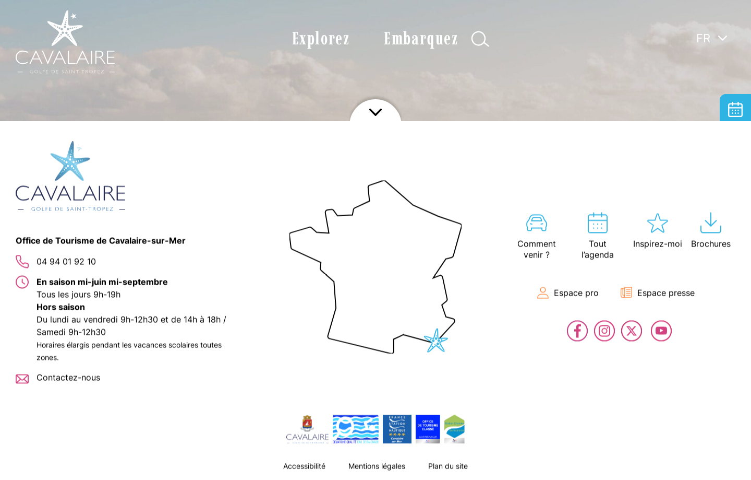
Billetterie (735, 203)
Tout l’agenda (735, 109)
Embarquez (421, 38)
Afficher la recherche (480, 39)
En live (735, 235)
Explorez (321, 38)
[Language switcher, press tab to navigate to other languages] (711, 37)
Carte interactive (735, 172)
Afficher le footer (375, 467)
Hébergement (735, 141)
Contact (735, 266)
